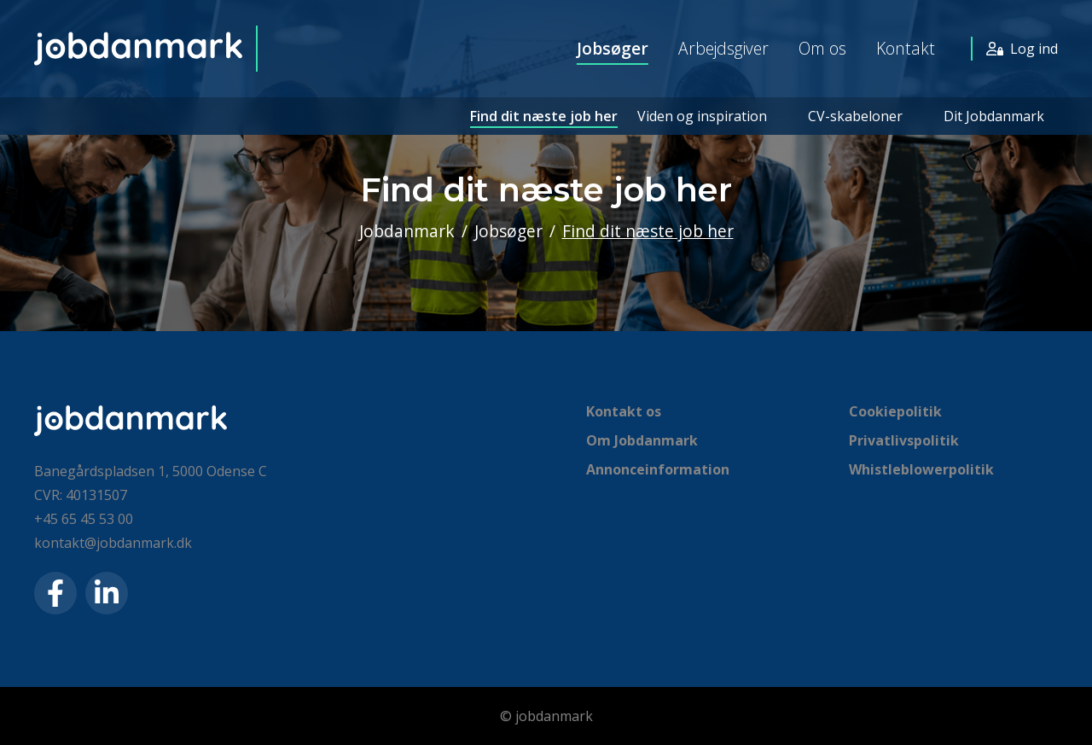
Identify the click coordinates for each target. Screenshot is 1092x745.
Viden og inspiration (702, 116)
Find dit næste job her (544, 116)
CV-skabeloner (855, 116)
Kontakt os (623, 411)
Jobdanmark (407, 230)
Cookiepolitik (895, 411)
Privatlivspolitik (904, 440)
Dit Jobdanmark (994, 116)
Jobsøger (612, 48)
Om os (822, 48)
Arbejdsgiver (723, 48)
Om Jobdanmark (642, 440)
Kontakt (905, 48)
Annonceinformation (657, 469)
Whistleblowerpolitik (921, 469)
